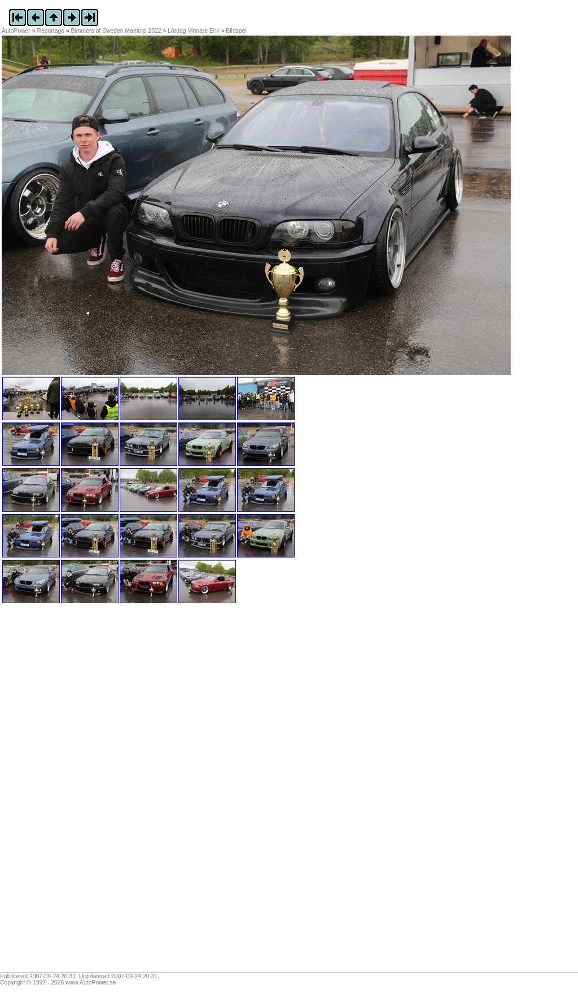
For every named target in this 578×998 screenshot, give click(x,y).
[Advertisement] (72, 791)
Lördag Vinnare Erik (194, 31)
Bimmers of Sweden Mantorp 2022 (116, 31)
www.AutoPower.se (90, 982)
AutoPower (16, 31)
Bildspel (236, 31)
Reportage (51, 31)
